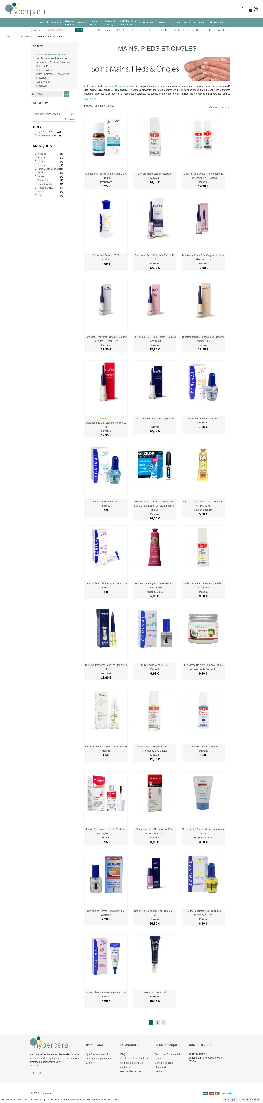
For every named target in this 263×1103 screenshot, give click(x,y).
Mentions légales (164, 1062)
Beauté (25, 36)
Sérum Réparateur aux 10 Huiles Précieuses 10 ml (203, 915)
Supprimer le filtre (73, 114)
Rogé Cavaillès (45, 184)
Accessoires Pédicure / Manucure (54, 62)
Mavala (41, 172)
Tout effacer (70, 119)
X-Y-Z (226, 30)
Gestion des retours (130, 1071)
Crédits (158, 1071)
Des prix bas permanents (99, 1058)
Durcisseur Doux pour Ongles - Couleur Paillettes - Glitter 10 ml (106, 341)
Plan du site (161, 1067)
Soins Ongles (43, 81)
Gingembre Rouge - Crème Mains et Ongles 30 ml (154, 587)
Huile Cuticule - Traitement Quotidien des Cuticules (203, 587)
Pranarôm (43, 180)
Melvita (41, 176)
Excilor (41, 161)
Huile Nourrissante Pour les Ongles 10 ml (106, 669)
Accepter (231, 1099)
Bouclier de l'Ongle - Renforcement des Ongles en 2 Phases (203, 178)
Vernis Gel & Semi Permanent (52, 58)
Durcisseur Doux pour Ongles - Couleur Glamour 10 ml (203, 259)
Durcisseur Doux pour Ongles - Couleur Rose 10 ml (154, 341)
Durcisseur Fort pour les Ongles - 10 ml (155, 422)
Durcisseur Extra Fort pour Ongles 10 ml (106, 427)
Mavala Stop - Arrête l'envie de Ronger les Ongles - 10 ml (106, 833)
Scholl (41, 191)
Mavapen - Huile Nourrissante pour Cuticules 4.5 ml (154, 833)
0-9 (118, 30)
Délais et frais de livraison (134, 1058)
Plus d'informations (250, 1099)
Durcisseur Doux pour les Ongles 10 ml (154, 259)
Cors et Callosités (45, 70)
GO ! (79, 30)
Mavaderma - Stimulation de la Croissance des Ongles (155, 750)
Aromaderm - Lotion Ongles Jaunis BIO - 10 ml (106, 178)
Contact (90, 1062)
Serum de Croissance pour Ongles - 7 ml (154, 915)
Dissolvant (42, 85)
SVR (40, 195)
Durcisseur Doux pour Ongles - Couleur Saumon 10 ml (203, 341)
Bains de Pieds (44, 66)
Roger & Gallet (45, 187)
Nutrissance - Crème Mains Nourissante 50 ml (203, 833)
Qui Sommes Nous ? (97, 1054)
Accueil (8, 36)
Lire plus (34, 1065)
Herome (42, 165)
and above (47, 135)
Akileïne (42, 153)
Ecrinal (41, 157)
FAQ (122, 1054)
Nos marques (105, 30)
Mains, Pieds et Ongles (51, 54)
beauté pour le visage (121, 86)
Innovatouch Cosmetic (49, 169)
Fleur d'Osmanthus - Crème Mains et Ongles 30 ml (203, 505)
